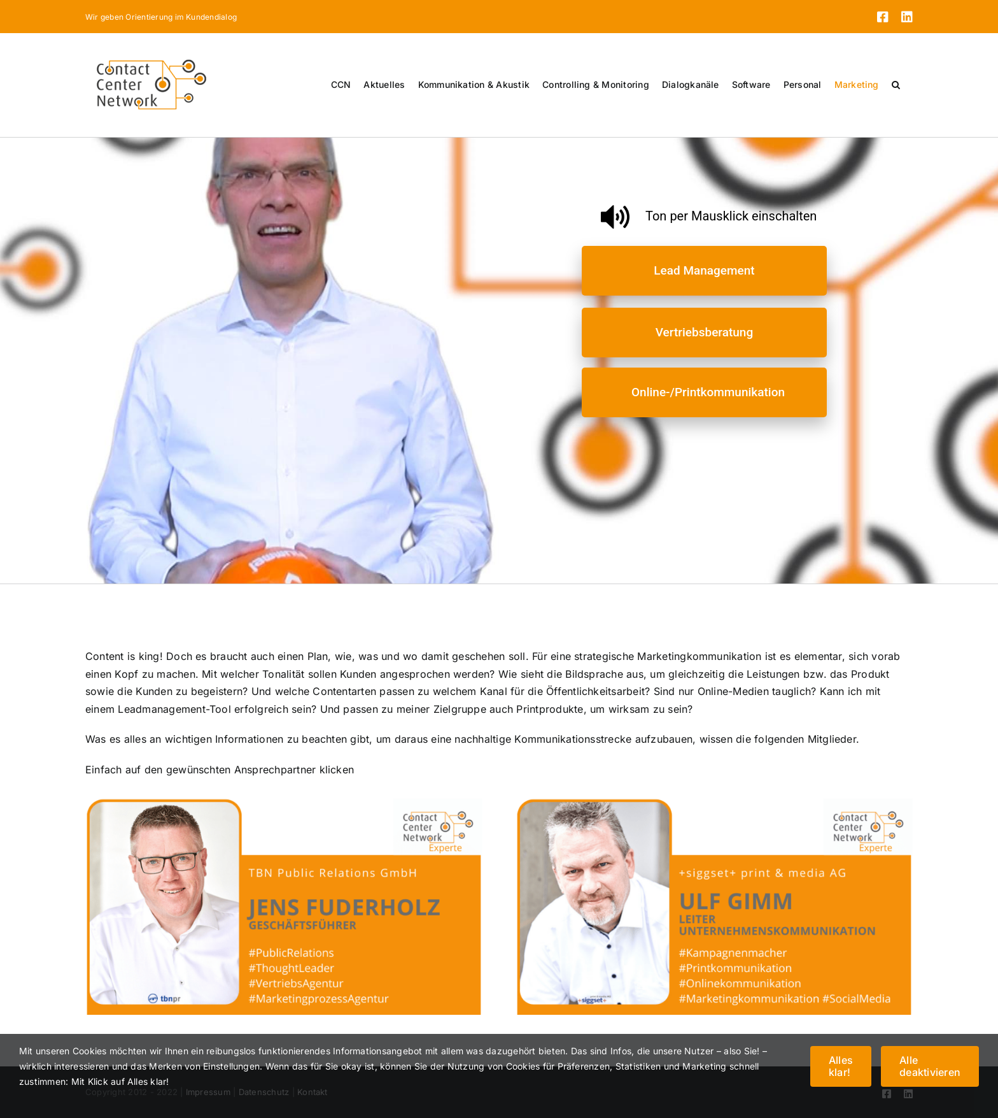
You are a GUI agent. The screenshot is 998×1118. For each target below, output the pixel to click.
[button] (896, 84)
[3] (714, 796)
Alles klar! (841, 1066)
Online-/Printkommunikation (708, 392)
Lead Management (704, 270)
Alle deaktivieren (929, 1066)
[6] (283, 796)
